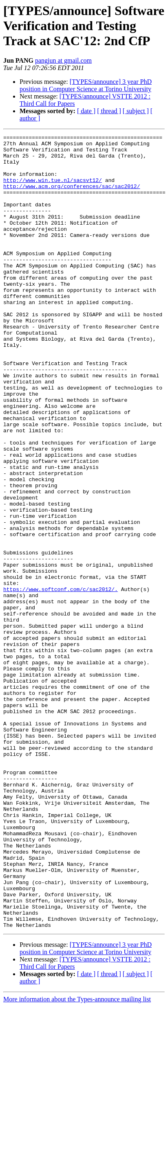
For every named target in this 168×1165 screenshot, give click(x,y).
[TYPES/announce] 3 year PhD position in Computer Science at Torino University (86, 85)
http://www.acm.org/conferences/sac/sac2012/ (71, 197)
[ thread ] (109, 110)
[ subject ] (136, 110)
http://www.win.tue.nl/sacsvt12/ (52, 189)
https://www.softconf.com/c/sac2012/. (60, 680)
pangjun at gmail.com (63, 60)
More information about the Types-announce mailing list (77, 1157)
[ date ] (86, 110)
